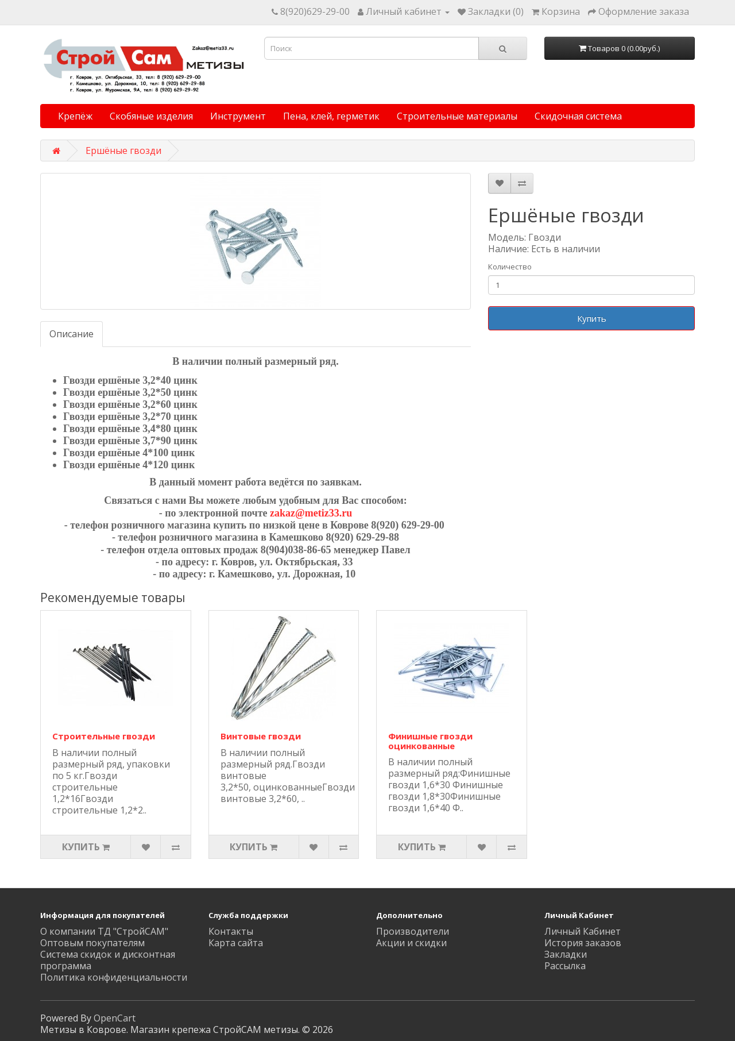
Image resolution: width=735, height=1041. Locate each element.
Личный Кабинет (582, 931)
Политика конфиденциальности (113, 977)
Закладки (565, 954)
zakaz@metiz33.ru (311, 513)
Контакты (230, 931)
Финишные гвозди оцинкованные (430, 740)
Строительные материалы (457, 116)
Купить (591, 318)
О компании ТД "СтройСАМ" (104, 931)
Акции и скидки (411, 942)
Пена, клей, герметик (331, 116)
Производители (412, 931)
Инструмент (238, 116)
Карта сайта (235, 942)
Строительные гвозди (103, 736)
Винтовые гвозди (260, 736)
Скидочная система (578, 116)
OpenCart (115, 1018)
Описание (71, 333)
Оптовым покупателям (92, 942)
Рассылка (565, 965)
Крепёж (75, 116)
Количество (510, 266)
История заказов (582, 942)
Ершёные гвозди (123, 150)
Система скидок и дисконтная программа (107, 960)
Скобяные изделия (151, 116)
